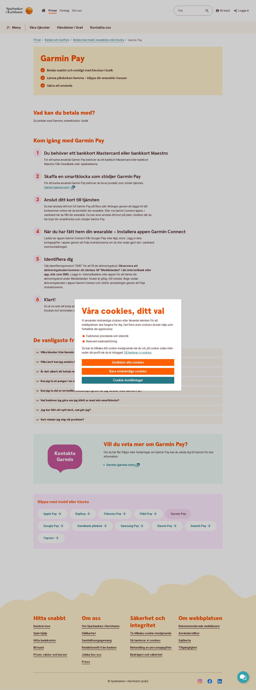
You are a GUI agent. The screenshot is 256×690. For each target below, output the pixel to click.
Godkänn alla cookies (128, 362)
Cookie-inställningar (128, 380)
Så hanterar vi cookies (137, 352)
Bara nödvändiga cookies (128, 371)
